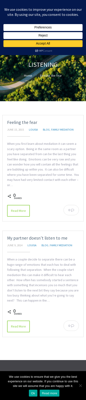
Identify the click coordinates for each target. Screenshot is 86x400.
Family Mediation (62, 129)
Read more (49, 393)
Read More (18, 211)
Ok (33, 393)
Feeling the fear (22, 122)
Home (28, 75)
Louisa (33, 129)
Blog (46, 129)
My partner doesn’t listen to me (37, 238)
